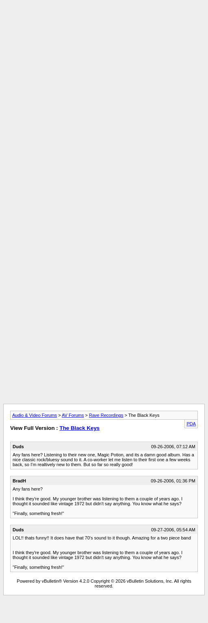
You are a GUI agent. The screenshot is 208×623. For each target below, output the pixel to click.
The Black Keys (79, 428)
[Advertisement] (102, 79)
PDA (191, 423)
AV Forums (73, 415)
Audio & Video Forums (34, 415)
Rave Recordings (106, 415)
